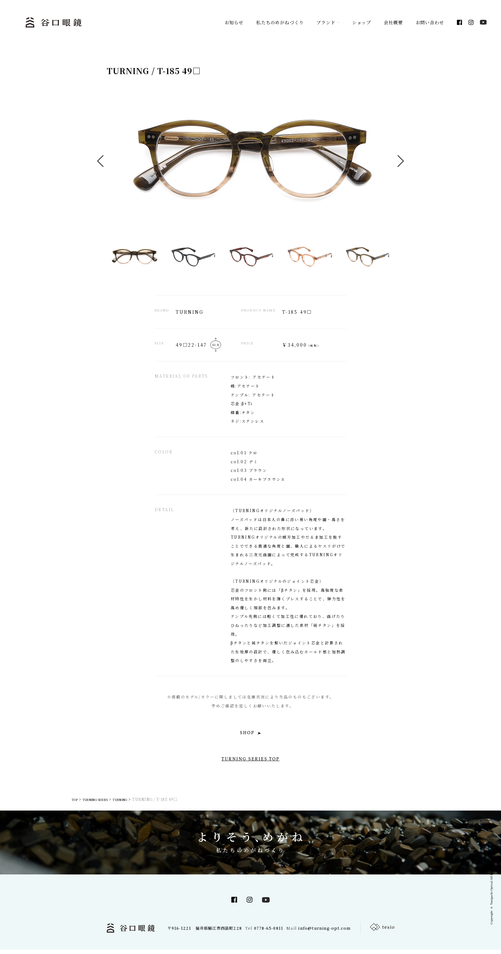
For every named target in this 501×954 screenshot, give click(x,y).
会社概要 (393, 22)
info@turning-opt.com (324, 932)
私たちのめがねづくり (280, 22)
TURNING (136, 803)
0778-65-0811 (268, 932)
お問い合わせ (430, 22)
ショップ (361, 22)
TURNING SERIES (103, 803)
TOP (76, 803)
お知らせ (234, 22)
